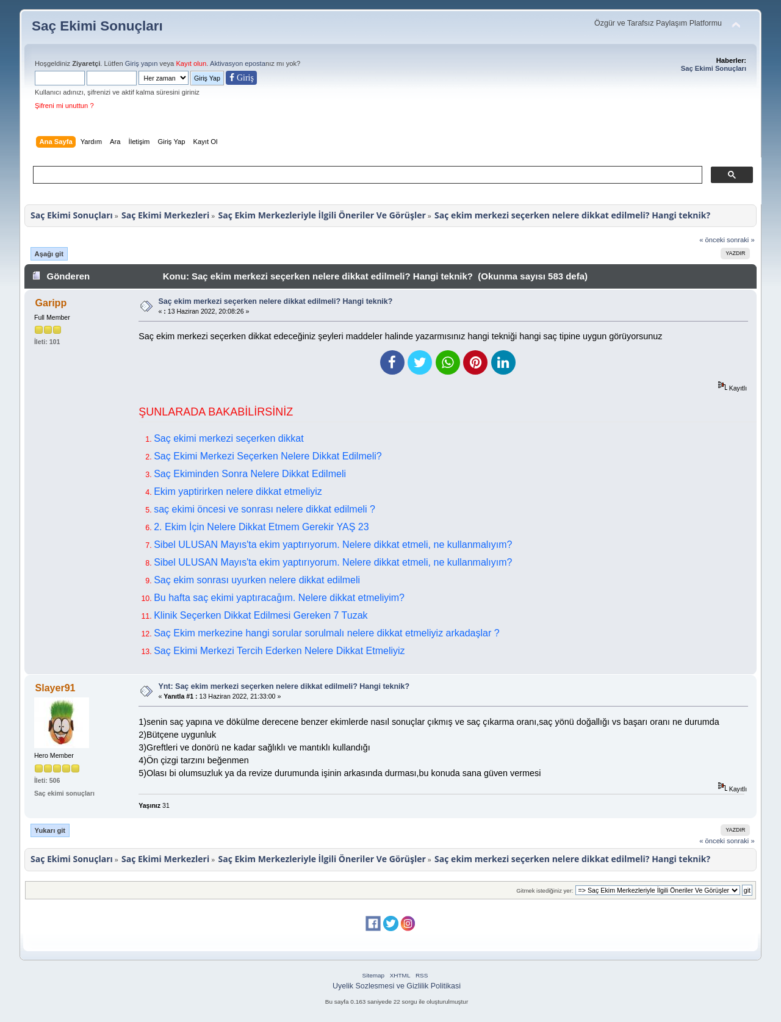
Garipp (51, 303)
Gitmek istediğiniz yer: (544, 890)
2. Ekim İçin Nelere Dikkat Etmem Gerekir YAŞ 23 (261, 527)
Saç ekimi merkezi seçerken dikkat (228, 438)
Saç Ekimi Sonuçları (97, 26)
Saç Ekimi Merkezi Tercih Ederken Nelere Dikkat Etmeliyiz (279, 651)
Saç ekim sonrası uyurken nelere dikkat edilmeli (257, 580)
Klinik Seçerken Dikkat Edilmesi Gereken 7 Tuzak (260, 615)
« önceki (712, 239)
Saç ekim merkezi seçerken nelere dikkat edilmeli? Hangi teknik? (275, 301)
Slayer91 (55, 688)
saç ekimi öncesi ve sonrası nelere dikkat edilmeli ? (264, 509)
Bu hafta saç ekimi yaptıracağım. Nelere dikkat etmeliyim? (279, 597)
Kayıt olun (191, 63)
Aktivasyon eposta (237, 63)
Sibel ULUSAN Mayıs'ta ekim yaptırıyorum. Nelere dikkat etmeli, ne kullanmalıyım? (333, 544)
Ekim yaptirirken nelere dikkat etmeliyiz (238, 491)
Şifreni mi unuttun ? (64, 105)
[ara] (366, 175)
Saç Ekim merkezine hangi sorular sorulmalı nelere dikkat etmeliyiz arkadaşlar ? (326, 633)
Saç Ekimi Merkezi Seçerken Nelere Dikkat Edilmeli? (267, 456)
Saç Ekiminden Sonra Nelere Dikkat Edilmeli (250, 474)
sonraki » (741, 239)
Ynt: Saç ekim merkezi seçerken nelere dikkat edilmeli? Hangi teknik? (283, 686)
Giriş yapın (141, 63)
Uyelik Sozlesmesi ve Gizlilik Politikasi (397, 986)
